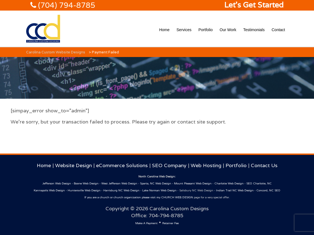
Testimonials (254, 30)
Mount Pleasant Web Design (193, 183)
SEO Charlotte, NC (259, 183)
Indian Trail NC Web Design (235, 190)
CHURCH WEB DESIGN (177, 197)
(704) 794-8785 (65, 5)
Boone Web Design (86, 183)
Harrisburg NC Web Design (121, 190)
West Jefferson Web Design (119, 183)
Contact (278, 30)
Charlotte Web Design (229, 183)
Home (164, 30)
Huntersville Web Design (84, 190)
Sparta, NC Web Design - (157, 183)
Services (184, 30)
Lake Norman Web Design (159, 190)
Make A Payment (146, 223)
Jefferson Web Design (56, 183)
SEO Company (169, 165)
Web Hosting (206, 165)
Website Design (73, 165)
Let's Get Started (254, 5)
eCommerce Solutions (122, 165)
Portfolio (205, 30)
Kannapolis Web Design (49, 190)
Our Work (228, 30)
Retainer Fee (170, 223)
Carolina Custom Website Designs (55, 52)
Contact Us (264, 165)
